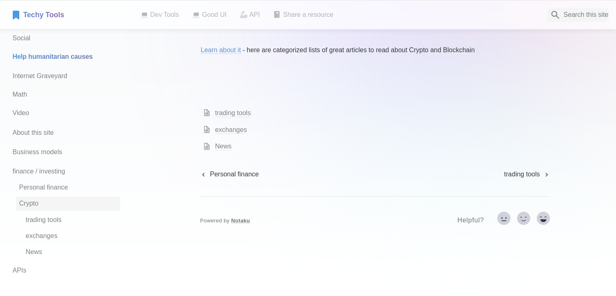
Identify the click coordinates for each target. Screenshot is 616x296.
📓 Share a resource (303, 14)
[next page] (527, 174)
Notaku (240, 220)
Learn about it (221, 49)
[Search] (577, 15)
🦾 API (250, 14)
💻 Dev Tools (159, 14)
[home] (70, 14)
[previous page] (229, 174)
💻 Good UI (209, 14)
